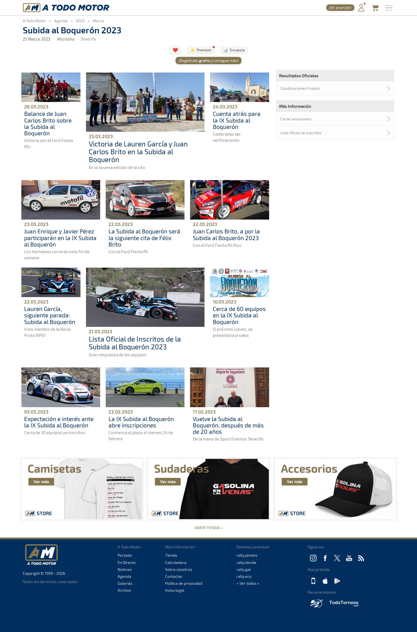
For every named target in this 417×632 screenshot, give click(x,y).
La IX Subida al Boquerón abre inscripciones (141, 422)
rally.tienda (246, 562)
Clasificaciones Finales (300, 88)
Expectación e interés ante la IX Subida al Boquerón (58, 422)
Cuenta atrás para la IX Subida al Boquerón (237, 120)
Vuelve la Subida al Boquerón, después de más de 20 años (228, 425)
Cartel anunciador (296, 118)
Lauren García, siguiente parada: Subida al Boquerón (49, 315)
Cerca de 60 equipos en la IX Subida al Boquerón (239, 315)
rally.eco (244, 576)
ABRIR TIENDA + (208, 527)
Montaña (65, 38)
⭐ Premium (200, 50)
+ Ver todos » (247, 583)
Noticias (125, 569)
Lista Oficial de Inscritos (301, 132)
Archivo (124, 590)
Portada (125, 555)
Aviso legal (174, 590)
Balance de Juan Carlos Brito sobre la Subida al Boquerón (48, 123)
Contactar (174, 576)
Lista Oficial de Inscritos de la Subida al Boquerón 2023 (135, 343)
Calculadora (175, 562)
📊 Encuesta (234, 50)
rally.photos (246, 555)
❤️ (175, 50)
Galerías (125, 583)
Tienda (171, 555)
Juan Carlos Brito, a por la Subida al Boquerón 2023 (226, 234)
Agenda (124, 576)
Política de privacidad (183, 583)
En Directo (127, 562)
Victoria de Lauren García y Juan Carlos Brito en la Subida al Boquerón (138, 151)
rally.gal (243, 569)
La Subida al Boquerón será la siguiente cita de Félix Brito (144, 237)
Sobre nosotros (178, 569)
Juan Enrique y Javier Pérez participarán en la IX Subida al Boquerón (60, 237)
